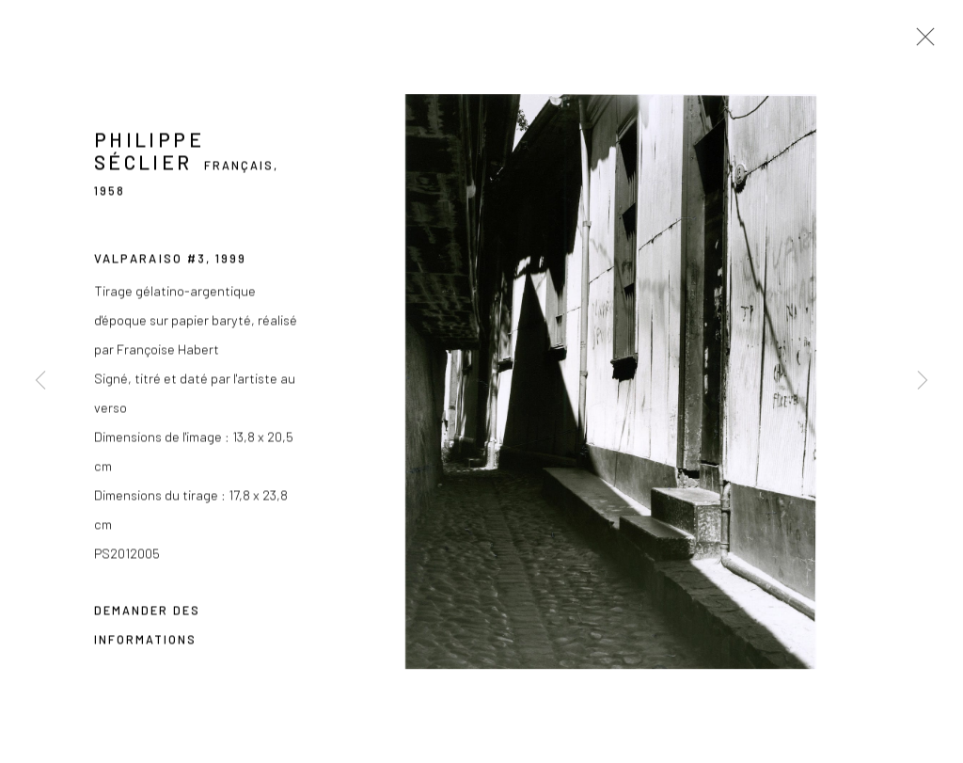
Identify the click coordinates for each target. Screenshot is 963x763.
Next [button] (922, 382)
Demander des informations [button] (147, 626)
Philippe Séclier (149, 153)
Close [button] (921, 42)
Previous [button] (40, 382)
